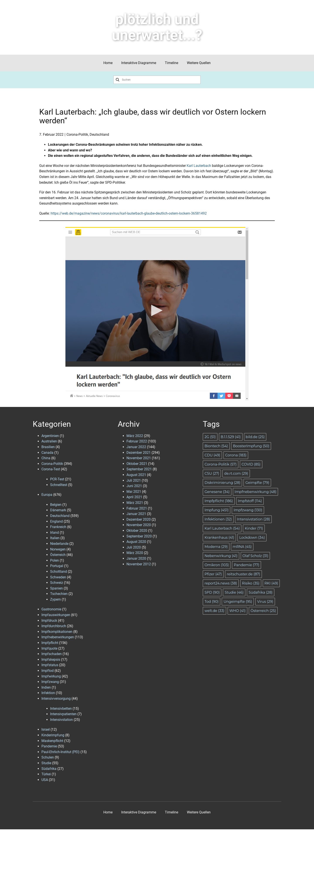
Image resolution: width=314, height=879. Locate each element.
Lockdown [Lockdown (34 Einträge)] (252, 537)
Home (108, 63)
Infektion (48, 693)
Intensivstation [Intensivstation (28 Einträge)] (253, 519)
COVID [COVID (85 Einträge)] (251, 464)
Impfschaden (51, 654)
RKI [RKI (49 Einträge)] (271, 583)
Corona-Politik (77, 134)
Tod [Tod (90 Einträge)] (211, 602)
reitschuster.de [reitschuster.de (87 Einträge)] (243, 574)
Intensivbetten (61, 708)
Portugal (56, 566)
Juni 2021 (134, 486)
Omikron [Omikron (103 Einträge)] (217, 565)
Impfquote (49, 648)
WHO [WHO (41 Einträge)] (237, 611)
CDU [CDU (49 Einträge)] (212, 455)
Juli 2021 (133, 480)
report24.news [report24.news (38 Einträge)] (221, 583)
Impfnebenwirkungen (57, 637)
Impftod (47, 671)
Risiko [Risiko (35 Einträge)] (250, 583)
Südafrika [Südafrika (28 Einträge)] (261, 592)
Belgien (55, 505)
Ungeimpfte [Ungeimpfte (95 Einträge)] (238, 602)
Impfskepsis (50, 659)
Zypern (55, 599)
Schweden (58, 577)
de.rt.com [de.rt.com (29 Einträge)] (236, 473)
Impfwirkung (51, 676)
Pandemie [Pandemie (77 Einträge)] (246, 565)
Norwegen (58, 549)
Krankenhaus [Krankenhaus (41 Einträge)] (219, 537)
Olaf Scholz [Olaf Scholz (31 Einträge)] (255, 556)
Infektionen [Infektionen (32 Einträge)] (218, 519)
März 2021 (134, 503)
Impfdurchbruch (53, 626)
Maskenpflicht (52, 741)
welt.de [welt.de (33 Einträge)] (214, 611)
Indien (46, 687)
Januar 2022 (136, 447)
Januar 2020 (136, 558)
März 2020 (134, 553)
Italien (55, 538)
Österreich (58, 555)
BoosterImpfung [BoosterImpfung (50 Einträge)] (251, 446)
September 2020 (139, 536)
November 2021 (138, 458)
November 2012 (138, 564)
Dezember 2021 (138, 453)
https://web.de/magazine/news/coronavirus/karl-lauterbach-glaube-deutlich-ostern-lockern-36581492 (129, 213)
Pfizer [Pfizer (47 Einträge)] (213, 574)
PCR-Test (57, 479)
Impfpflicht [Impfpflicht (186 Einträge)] (219, 501)
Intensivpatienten (63, 714)
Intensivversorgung (56, 698)
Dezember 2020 (138, 519)
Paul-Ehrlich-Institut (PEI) (60, 752)
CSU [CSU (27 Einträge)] (212, 473)
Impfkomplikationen (56, 632)
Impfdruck (49, 620)
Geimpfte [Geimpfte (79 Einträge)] (257, 483)
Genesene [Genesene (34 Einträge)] (217, 492)
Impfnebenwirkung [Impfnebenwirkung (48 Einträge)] (255, 492)
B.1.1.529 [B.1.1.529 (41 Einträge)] (231, 437)
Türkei (46, 774)
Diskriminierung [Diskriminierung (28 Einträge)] (222, 483)
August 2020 (136, 542)
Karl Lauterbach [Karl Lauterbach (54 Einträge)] (222, 528)
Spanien (56, 588)
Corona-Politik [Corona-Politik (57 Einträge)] (221, 464)
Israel (45, 729)
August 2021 (136, 475)
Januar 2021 (136, 514)
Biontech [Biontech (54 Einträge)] (216, 446)
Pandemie (49, 746)
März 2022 (134, 436)
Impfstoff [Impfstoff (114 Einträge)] (250, 501)
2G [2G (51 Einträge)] (210, 437)
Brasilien (48, 447)
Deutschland (99, 134)
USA (44, 780)
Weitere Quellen (199, 63)
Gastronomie (51, 609)
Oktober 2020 (136, 530)
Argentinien (50, 436)
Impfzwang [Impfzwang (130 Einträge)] (248, 510)
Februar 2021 (136, 508)
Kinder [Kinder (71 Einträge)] (254, 528)
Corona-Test (50, 469)
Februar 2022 (136, 441)
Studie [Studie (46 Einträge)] (234, 592)
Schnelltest (58, 485)
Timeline (171, 63)
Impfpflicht (49, 643)
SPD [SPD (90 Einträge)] (212, 592)
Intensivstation (61, 720)
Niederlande (59, 544)
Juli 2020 (133, 547)
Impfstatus (49, 665)
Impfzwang (50, 682)
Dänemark (58, 510)
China (45, 458)
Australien (49, 441)
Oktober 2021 (136, 464)
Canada (47, 453)
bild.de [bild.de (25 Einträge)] (255, 437)
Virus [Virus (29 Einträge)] (265, 602)
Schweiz (56, 583)
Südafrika (48, 769)
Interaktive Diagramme (138, 63)
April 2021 (134, 497)
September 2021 (139, 469)
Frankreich (58, 527)
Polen (54, 560)
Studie (46, 763)
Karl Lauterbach (199, 166)
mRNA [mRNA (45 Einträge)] (242, 547)
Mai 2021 (133, 491)
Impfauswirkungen (55, 615)
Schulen (47, 757)
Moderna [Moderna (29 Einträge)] (216, 547)
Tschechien (59, 594)
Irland (54, 532)
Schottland (58, 571)
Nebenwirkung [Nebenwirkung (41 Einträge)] (221, 556)
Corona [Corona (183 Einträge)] (235, 455)
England (56, 521)
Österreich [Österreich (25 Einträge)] (263, 611)
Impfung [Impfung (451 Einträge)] (217, 510)
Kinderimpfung (52, 735)
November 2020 (138, 525)
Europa (46, 495)
